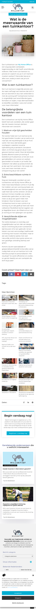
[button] (33, 575)
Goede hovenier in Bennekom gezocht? (17, 469)
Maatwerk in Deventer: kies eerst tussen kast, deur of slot (9, 303)
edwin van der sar (26, 570)
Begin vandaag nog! (18, 416)
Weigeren (18, 598)
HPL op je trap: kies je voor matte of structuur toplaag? (9, 339)
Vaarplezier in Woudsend (9, 393)
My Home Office (24, 65)
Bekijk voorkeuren (18, 603)
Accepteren (18, 593)
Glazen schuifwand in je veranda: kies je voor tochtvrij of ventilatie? (25, 339)
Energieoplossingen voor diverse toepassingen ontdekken (26, 381)
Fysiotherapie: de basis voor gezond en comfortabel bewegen (25, 318)
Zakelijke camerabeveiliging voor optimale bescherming (25, 331)
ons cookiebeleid (12, 587)
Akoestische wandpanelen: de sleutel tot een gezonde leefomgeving (26, 394)
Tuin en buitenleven (18, 15)
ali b (7, 570)
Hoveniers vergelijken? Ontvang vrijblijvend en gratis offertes (14, 505)
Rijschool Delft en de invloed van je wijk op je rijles (8, 346)
